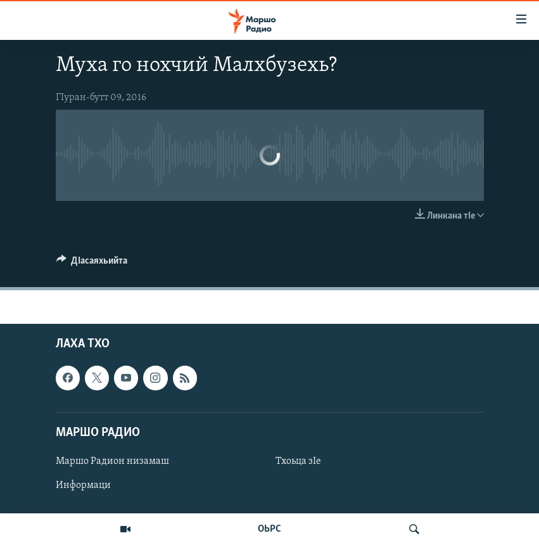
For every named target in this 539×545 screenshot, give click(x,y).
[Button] (92, 264)
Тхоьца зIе (298, 461)
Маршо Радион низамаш (112, 461)
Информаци (83, 485)
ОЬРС (269, 529)
